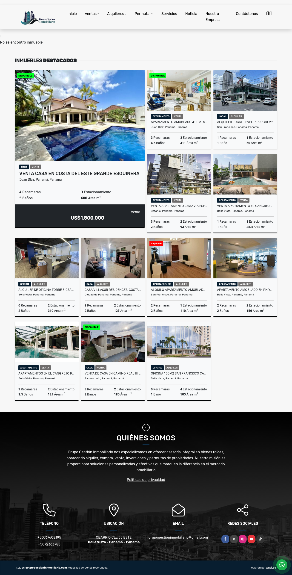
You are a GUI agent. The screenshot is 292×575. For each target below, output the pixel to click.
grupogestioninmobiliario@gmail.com (178, 537)
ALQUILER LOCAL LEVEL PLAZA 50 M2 (245, 122)
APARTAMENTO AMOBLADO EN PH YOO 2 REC (245, 290)
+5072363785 (49, 544)
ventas (91, 14)
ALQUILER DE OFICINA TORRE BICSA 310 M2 (46, 290)
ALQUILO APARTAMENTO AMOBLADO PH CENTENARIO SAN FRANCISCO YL (179, 290)
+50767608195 (49, 537)
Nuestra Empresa (213, 17)
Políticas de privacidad (146, 480)
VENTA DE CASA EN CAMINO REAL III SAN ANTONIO (113, 373)
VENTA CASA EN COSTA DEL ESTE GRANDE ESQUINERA (79, 173)
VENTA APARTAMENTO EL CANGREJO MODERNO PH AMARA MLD (245, 206)
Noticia (191, 14)
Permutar (143, 14)
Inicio (72, 14)
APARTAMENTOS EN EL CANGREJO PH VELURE (46, 373)
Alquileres (115, 14)
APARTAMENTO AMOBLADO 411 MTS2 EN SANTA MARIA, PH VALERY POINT (179, 122)
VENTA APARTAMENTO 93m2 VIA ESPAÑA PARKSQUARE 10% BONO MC (179, 206)
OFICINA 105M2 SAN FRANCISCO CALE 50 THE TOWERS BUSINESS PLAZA (179, 373)
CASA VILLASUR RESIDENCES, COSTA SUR (113, 290)
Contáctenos (247, 14)
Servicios (169, 14)
